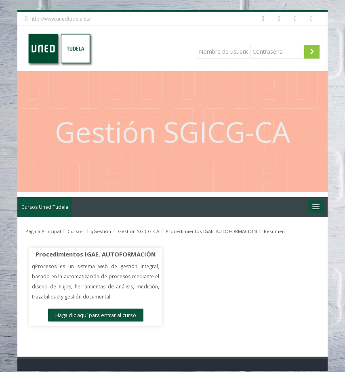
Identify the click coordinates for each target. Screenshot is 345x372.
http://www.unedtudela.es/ (60, 18)
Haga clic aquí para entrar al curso (95, 315)
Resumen (274, 231)
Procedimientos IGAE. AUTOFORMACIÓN (95, 254)
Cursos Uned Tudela (44, 207)
